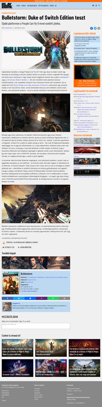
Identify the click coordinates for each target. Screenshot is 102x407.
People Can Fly (31, 280)
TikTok (36, 399)
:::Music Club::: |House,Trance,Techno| (88, 103)
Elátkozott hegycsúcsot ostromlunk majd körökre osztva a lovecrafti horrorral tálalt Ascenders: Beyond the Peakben (87, 59)
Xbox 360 (48, 277)
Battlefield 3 (65, 77)
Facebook (37, 388)
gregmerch (9, 28)
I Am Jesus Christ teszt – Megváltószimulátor (82, 44)
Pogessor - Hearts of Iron (74, 391)
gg (55, 6)
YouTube (36, 391)
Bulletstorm (26, 273)
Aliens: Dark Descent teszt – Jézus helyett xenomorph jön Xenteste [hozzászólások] (87, 110)
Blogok (4, 400)
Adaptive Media (71, 399)
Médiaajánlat (5, 393)
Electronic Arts (29, 282)
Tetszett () (8, 247)
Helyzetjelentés (81, 94)
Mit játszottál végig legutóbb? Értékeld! (88, 96)
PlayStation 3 (33, 277)
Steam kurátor (38, 397)
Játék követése (24, 247)
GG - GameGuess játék (83, 120)
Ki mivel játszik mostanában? (85, 123)
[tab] (32, 267)
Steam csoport (38, 395)
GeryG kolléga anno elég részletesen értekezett (31, 85)
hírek (18, 6)
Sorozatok (80, 101)
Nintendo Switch (63, 277)
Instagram (37, 393)
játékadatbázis (32, 6)
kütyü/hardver (43, 6)
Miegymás (70, 394)
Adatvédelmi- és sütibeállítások (75, 403)
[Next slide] (68, 263)
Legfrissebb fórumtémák (86, 90)
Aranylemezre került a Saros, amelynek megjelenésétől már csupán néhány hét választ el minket (86, 53)
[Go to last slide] (4, 263)
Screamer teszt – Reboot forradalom (86, 48)
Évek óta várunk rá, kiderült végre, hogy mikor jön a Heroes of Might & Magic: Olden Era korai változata (87, 39)
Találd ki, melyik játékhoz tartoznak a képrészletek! (86, 83)
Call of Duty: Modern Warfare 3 (17, 80)
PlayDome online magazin (10, 385)
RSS (3, 397)
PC (28, 277)
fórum (52, 6)
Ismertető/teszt (9, 13)
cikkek (23, 6)
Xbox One (54, 277)
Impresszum (5, 391)
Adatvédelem (5, 395)
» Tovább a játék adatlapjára (29, 291)
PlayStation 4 (41, 277)
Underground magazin (73, 388)
